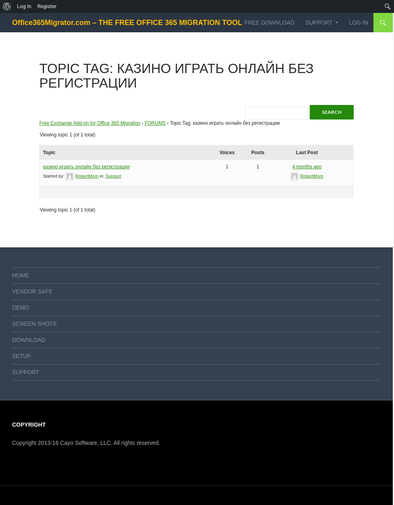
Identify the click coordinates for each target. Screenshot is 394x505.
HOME (20, 275)
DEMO (20, 307)
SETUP (21, 356)
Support (113, 176)
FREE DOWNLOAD (269, 22)
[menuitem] (7, 6)
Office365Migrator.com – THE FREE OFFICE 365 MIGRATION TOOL (127, 23)
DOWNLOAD (28, 340)
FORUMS (155, 123)
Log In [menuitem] (24, 6)
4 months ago (307, 167)
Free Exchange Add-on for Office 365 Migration (89, 123)
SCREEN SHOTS (34, 324)
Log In (358, 22)
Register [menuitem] (47, 6)
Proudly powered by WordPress (46, 495)
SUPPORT (318, 22)
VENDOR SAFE (32, 291)
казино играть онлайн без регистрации (86, 167)
